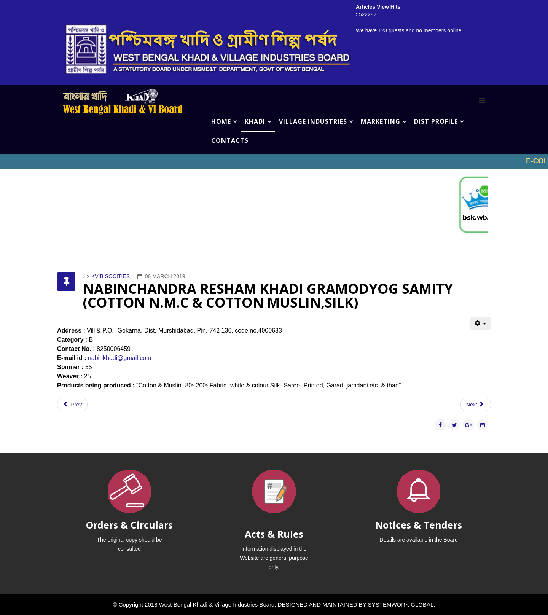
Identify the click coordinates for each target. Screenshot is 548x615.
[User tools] (480, 323)
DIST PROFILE (436, 121)
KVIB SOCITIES (110, 276)
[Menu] (482, 100)
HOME (221, 121)
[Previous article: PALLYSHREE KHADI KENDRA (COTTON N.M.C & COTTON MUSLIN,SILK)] (72, 404)
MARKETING (380, 121)
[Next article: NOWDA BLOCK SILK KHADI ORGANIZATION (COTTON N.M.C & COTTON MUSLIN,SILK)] (475, 404)
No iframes (274, 161)
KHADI (255, 121)
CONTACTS (230, 140)
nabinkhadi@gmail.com (119, 358)
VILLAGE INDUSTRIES (313, 121)
